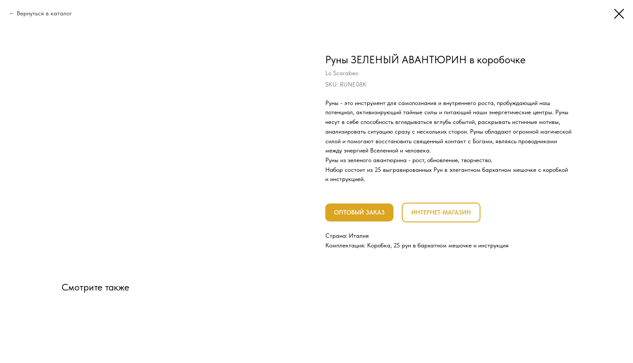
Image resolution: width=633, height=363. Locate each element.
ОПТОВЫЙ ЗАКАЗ (359, 212)
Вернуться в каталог (44, 13)
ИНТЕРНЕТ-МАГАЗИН (441, 212)
